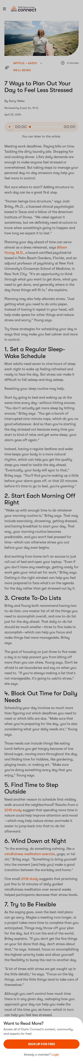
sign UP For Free (41, 1044)
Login (55, 1054)
